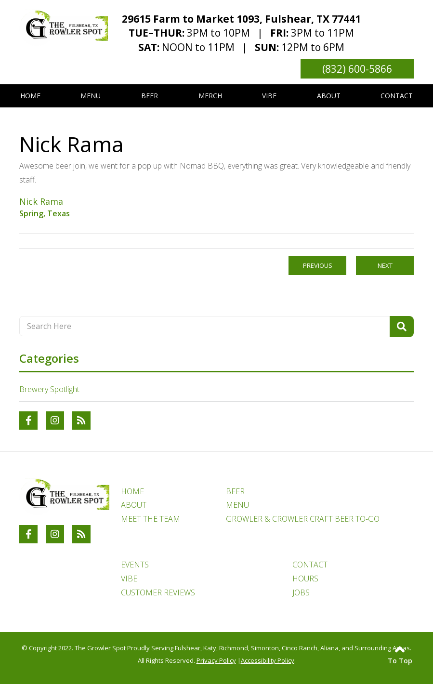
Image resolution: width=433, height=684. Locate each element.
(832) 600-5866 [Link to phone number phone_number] (357, 69)
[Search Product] (402, 326)
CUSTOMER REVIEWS (158, 592)
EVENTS (135, 564)
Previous (317, 265)
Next (385, 265)
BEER (235, 491)
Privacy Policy (216, 660)
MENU (237, 505)
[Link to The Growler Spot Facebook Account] (28, 420)
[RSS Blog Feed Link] (81, 420)
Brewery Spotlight (49, 389)
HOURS (305, 578)
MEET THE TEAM (150, 518)
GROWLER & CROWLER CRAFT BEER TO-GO (303, 518)
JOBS (301, 592)
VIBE (129, 578)
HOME (132, 491)
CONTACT (310, 564)
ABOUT (133, 505)
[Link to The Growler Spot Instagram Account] (55, 420)
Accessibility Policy (267, 660)
